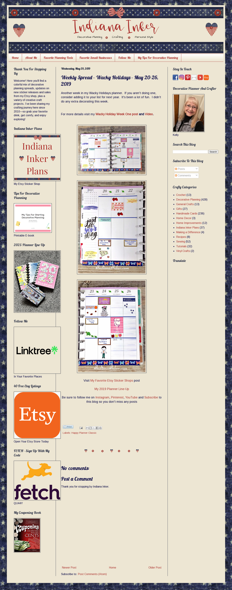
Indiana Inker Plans (187, 227)
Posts (180, 168)
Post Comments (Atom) (92, 574)
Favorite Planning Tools (58, 58)
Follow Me (124, 58)
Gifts (179, 208)
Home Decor (183, 218)
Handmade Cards (186, 213)
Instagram (102, 397)
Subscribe (151, 397)
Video (149, 114)
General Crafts (185, 204)
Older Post (155, 567)
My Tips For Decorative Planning (157, 58)
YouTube (131, 397)
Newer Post (69, 567)
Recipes (181, 236)
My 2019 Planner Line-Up (112, 389)
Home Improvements (189, 222)
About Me (31, 58)
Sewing (180, 241)
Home (15, 58)
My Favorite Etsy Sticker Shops (111, 380)
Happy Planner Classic (83, 432)
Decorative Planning (188, 199)
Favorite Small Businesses (95, 58)
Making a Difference (188, 232)
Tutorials (181, 246)
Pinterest (117, 397)
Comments (183, 175)
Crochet (181, 194)
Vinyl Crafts (183, 251)
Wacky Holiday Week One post (117, 114)
